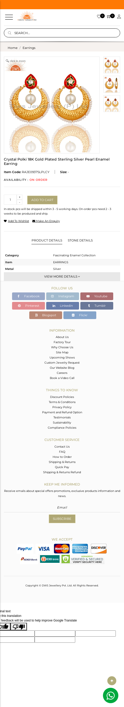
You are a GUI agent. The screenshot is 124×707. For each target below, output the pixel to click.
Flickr (80, 315)
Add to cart (42, 200)
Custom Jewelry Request (62, 362)
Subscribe (62, 519)
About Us (62, 337)
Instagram (62, 296)
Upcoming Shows (62, 357)
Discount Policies (62, 397)
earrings (29, 48)
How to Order (62, 457)
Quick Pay (62, 467)
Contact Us (62, 446)
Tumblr (97, 306)
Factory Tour (62, 342)
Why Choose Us (62, 347)
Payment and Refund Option (62, 412)
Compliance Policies (62, 427)
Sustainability (62, 422)
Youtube (97, 296)
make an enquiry (46, 221)
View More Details (62, 276)
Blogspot (45, 315)
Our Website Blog (62, 368)
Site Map (62, 352)
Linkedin (63, 306)
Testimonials (62, 417)
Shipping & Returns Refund (62, 472)
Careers (62, 373)
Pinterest (28, 306)
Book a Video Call (62, 378)
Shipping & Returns (62, 462)
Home (12, 48)
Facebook (29, 296)
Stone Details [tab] (80, 240)
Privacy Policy (62, 407)
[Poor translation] (19, 626)
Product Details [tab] (47, 240)
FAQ (62, 451)
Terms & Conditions (62, 402)
